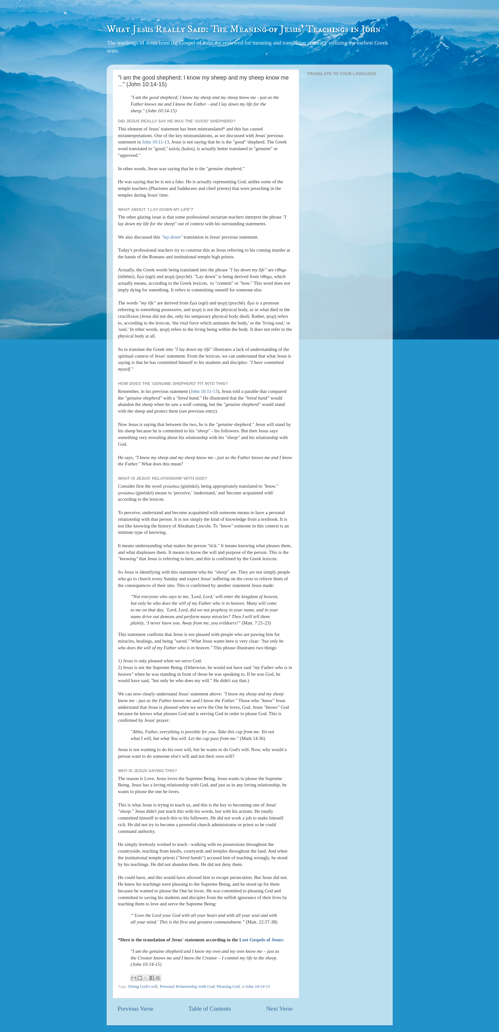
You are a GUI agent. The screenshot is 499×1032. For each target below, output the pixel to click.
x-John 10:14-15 (256, 986)
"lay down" (171, 237)
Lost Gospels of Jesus (260, 939)
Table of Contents (209, 1008)
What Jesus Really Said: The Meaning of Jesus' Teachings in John (244, 29)
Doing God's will (143, 986)
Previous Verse (135, 1008)
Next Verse (279, 1008)
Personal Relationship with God (187, 986)
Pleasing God (228, 986)
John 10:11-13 (155, 141)
